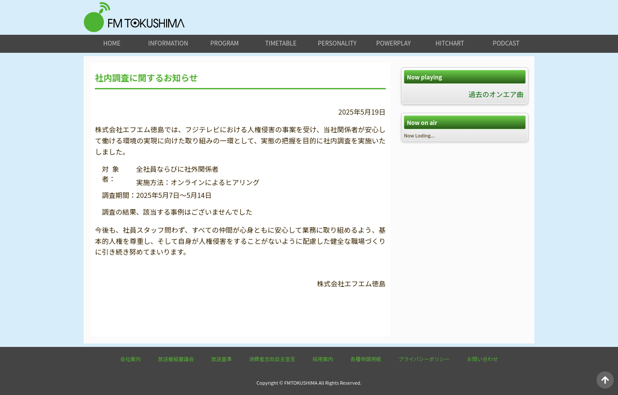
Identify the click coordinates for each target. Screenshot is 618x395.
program (224, 43)
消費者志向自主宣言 (272, 358)
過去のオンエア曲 (496, 94)
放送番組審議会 (176, 358)
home (112, 43)
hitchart (450, 43)
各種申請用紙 (365, 358)
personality (337, 43)
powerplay (393, 43)
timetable (281, 43)
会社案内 (130, 358)
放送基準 (221, 358)
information (168, 43)
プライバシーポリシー (424, 358)
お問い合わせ (482, 358)
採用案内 (322, 358)
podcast (506, 43)
